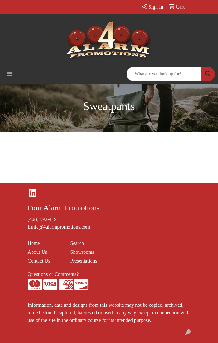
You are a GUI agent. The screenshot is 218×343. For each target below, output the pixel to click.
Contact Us (39, 261)
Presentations (83, 261)
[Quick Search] (164, 74)
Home (34, 243)
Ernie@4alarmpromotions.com (59, 227)
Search (77, 243)
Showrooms (82, 252)
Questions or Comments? (53, 274)
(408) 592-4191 (43, 219)
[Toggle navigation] (9, 74)
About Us (37, 252)
